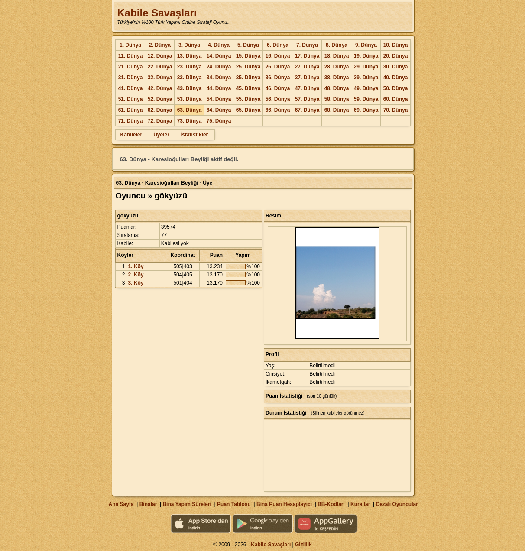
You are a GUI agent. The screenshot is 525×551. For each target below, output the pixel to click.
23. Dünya (189, 67)
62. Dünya (160, 110)
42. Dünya (160, 88)
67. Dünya (307, 110)
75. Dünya (219, 121)
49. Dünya (366, 88)
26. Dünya (278, 67)
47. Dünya (307, 88)
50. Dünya (395, 88)
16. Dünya (278, 56)
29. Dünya (366, 67)
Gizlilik (303, 544)
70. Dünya (395, 110)
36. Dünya (278, 78)
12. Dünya (160, 56)
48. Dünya (336, 88)
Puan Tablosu (234, 504)
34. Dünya (219, 78)
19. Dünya (366, 56)
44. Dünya (219, 88)
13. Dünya (189, 56)
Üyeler (161, 135)
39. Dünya (366, 78)
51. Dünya (130, 99)
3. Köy (135, 283)
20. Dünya (395, 56)
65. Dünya (248, 110)
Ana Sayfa (120, 504)
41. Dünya (130, 88)
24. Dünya (219, 67)
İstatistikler (194, 135)
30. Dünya (395, 67)
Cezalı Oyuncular (397, 504)
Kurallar (360, 504)
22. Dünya (160, 67)
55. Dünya (248, 99)
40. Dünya (395, 78)
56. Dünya (278, 99)
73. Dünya (189, 121)
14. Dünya (219, 56)
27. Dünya (307, 67)
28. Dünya (336, 67)
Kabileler (131, 135)
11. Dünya (130, 56)
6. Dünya (277, 45)
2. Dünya (160, 45)
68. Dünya (336, 110)
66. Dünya (278, 110)
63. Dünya (189, 110)
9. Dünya (366, 45)
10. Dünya (395, 45)
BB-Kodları (331, 504)
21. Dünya (130, 67)
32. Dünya (160, 78)
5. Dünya (248, 45)
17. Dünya (307, 56)
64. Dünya (219, 110)
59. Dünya (366, 99)
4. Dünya (219, 45)
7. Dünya (307, 45)
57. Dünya (307, 99)
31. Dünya (130, 78)
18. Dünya (336, 56)
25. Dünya (248, 67)
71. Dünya (130, 121)
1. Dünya (130, 45)
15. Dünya (248, 56)
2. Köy (135, 275)
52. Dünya (160, 99)
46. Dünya (278, 88)
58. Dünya (336, 99)
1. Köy (135, 266)
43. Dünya (189, 88)
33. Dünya (189, 78)
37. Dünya (307, 78)
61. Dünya (130, 110)
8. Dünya (336, 45)
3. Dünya (189, 45)
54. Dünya (219, 99)
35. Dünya (248, 78)
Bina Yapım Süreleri (186, 504)
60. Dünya (395, 99)
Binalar (148, 504)
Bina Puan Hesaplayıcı (284, 504)
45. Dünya (248, 88)
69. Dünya (366, 110)
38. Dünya (336, 78)
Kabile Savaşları (157, 13)
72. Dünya (160, 121)
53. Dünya (189, 99)
